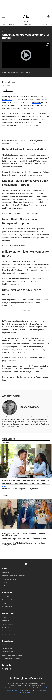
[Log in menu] (48, 16)
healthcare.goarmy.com (11, 284)
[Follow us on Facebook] (6, 669)
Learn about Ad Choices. (26, 692)
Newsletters (5, 621)
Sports (19, 24)
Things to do (44, 24)
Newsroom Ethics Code (9, 579)
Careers (4, 582)
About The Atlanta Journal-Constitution (13, 576)
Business (11, 24)
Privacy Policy (28, 688)
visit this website (20, 358)
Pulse (4, 31)
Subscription (7, 641)
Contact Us (7, 593)
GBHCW (5, 353)
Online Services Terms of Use (14, 688)
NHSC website (32, 213)
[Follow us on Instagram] (10, 669)
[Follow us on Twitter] (3, 669)
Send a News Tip (7, 600)
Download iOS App (8, 631)
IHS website (14, 246)
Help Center (5, 572)
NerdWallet (36, 102)
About (4, 569)
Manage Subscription (8, 648)
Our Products (8, 613)
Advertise (5, 603)
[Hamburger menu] (3, 17)
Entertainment (27, 24)
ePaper (4, 617)
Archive (4, 586)
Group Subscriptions (8, 651)
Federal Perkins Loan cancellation (24, 149)
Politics (4, 24)
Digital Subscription (8, 645)
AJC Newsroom (7, 607)
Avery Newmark (10, 82)
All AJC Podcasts (7, 624)
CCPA (44, 690)
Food (36, 24)
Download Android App (9, 634)
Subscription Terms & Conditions (12, 655)
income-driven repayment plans (26, 372)
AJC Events (5, 627)
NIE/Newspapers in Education (11, 658)
